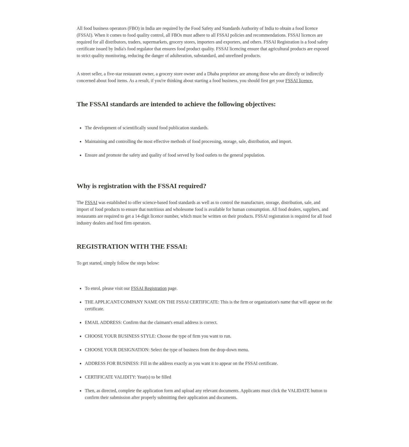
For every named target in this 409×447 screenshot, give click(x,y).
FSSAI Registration (149, 288)
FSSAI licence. (299, 80)
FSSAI (91, 202)
